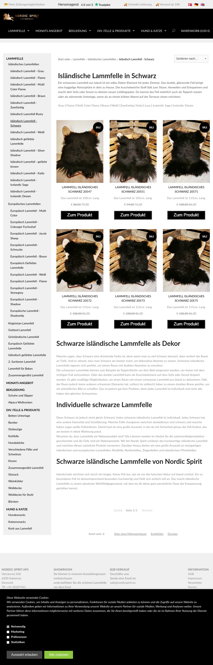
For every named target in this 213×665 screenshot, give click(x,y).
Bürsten (13, 501)
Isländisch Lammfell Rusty (26, 114)
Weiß (114, 105)
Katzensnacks (17, 521)
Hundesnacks (16, 515)
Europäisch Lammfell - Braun (28, 256)
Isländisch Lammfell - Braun (27, 96)
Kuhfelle (13, 436)
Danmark (7, 582)
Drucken (173, 534)
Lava (148, 105)
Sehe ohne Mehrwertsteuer (130, 534)
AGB (191, 574)
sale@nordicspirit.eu (123, 582)
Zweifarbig (127, 105)
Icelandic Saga (162, 105)
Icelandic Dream (183, 105)
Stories (192, 587)
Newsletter (195, 582)
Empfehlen (157, 534)
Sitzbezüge (15, 429)
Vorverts (147, 510)
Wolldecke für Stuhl (20, 494)
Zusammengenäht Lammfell (25, 375)
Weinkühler (15, 481)
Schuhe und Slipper (20, 395)
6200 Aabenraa (11, 578)
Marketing (17, 631)
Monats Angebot (49, 31)
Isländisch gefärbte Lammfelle (27, 355)
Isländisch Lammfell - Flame (27, 77)
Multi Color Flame (87, 105)
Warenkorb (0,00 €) (195, 31)
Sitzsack (13, 474)
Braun (105, 105)
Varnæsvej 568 (11, 574)
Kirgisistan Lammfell (21, 323)
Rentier (13, 422)
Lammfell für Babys (20, 368)
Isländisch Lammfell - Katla (27, 173)
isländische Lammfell (194, 441)
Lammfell (161, 388)
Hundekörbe (16, 442)
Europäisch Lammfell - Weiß (28, 274)
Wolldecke (15, 488)
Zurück (118, 510)
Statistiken (18, 642)
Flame (70, 105)
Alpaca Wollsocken (20, 402)
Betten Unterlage (19, 415)
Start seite (64, 59)
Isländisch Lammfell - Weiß (27, 132)
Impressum (195, 578)
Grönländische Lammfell (23, 337)
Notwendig (18, 626)
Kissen (12, 461)
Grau (61, 105)
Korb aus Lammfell (20, 528)
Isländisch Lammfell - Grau (27, 71)
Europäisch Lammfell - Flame (28, 281)
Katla (139, 105)
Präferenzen (19, 637)
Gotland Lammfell (19, 330)
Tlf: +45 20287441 (14, 587)
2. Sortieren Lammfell (22, 361)
